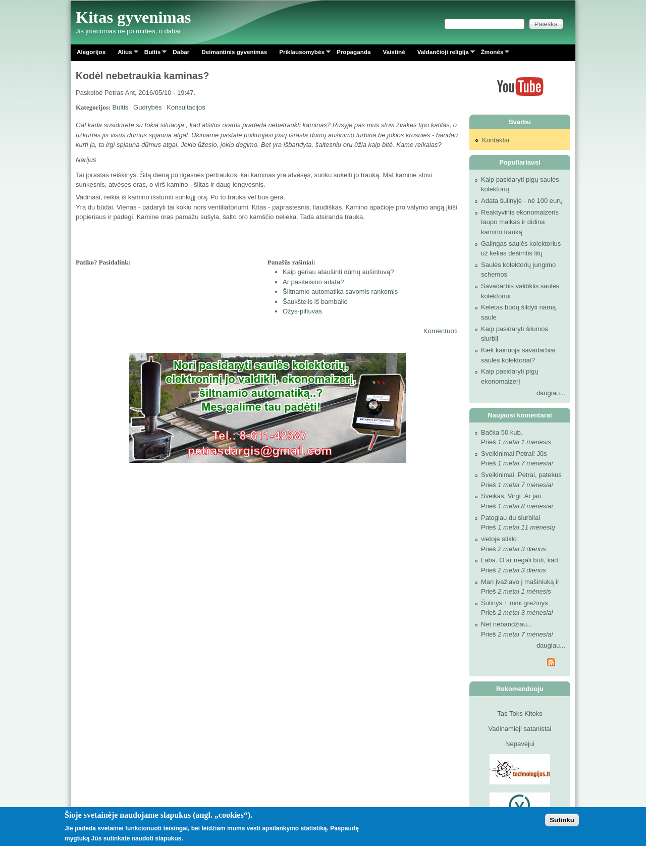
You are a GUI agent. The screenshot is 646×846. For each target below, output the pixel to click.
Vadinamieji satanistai (520, 728)
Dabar (181, 51)
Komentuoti (440, 331)
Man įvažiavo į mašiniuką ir (520, 582)
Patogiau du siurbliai (510, 517)
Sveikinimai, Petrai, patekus (521, 475)
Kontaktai (495, 140)
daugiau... (550, 393)
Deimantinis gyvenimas (234, 51)
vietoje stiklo (499, 539)
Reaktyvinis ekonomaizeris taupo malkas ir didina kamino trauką (520, 222)
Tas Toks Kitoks (519, 713)
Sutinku (562, 820)
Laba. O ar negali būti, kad (519, 560)
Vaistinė (394, 51)
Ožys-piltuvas (302, 311)
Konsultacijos (186, 107)
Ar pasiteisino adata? (313, 282)
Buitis (152, 53)
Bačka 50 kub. (501, 432)
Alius (125, 53)
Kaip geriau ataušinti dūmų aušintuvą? (338, 272)
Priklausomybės (302, 53)
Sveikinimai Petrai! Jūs (514, 453)
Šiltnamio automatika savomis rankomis (340, 291)
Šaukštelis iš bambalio (315, 301)
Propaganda (354, 51)
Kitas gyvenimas (133, 17)
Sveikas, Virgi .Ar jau (511, 496)
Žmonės (492, 53)
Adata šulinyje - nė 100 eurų (522, 200)
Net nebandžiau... (506, 624)
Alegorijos (91, 51)
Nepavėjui (519, 744)
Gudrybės (147, 107)
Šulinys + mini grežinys (514, 603)
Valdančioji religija (443, 53)
